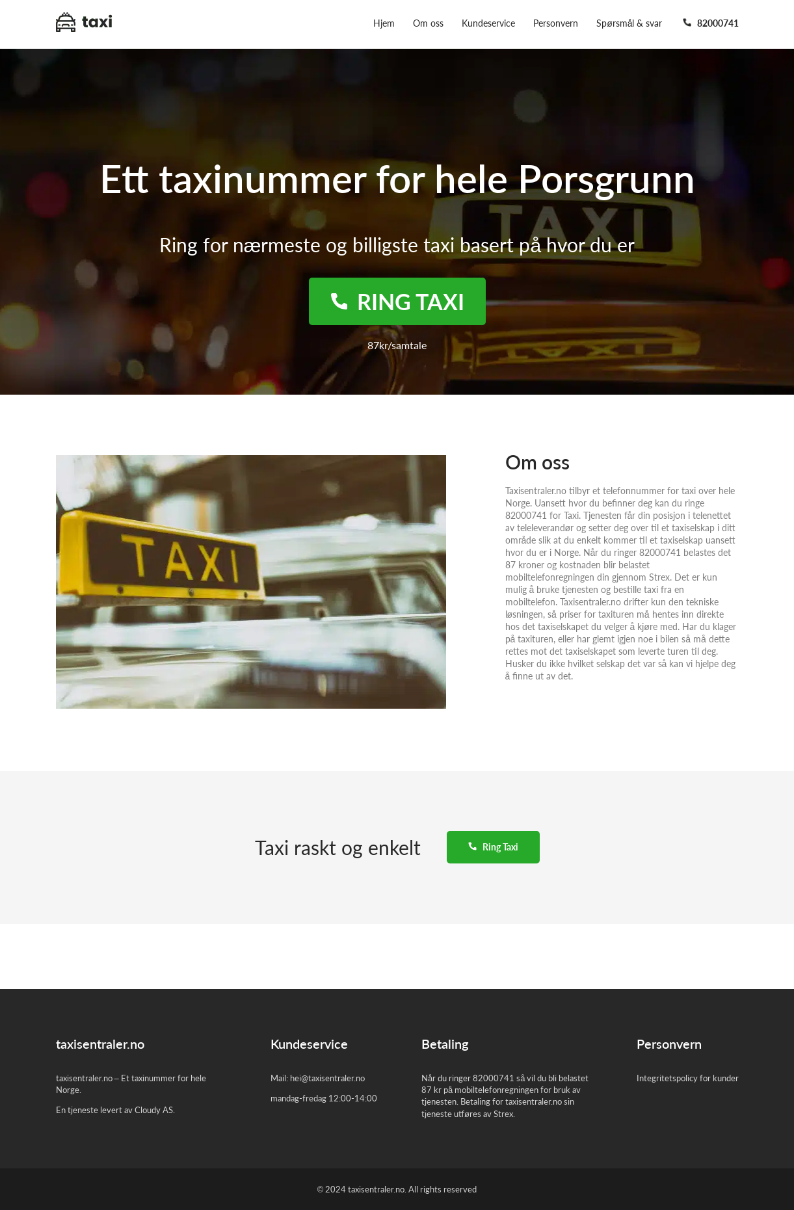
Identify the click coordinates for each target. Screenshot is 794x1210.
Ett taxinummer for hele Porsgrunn (397, 178)
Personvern (555, 23)
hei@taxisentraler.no (327, 1078)
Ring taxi (397, 301)
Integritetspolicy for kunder (688, 1078)
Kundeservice (488, 23)
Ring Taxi (493, 846)
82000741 (711, 23)
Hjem (384, 23)
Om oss (428, 23)
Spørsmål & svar (629, 23)
